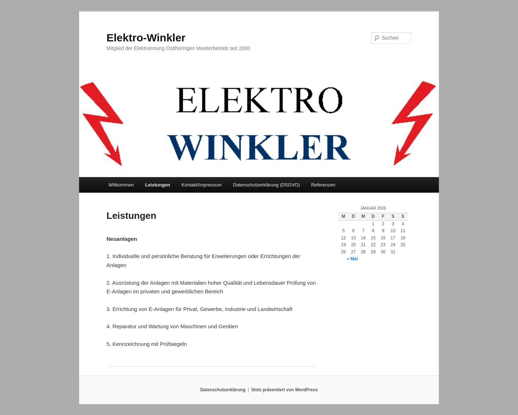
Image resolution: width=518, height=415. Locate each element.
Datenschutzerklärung (223, 389)
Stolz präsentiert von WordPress (284, 389)
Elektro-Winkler (146, 38)
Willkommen (121, 185)
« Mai (352, 258)
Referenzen (323, 185)
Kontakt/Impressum (201, 185)
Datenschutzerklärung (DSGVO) (266, 185)
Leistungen (157, 185)
